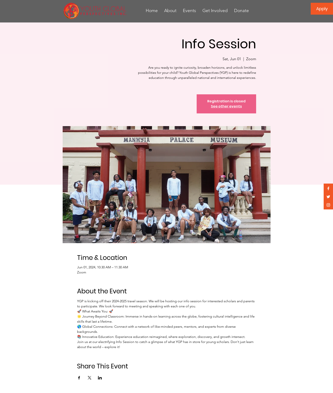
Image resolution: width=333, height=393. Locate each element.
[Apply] (322, 9)
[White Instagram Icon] (328, 205)
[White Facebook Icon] (328, 188)
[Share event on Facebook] (79, 377)
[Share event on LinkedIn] (100, 377)
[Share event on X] (89, 377)
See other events (226, 106)
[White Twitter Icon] (328, 196)
